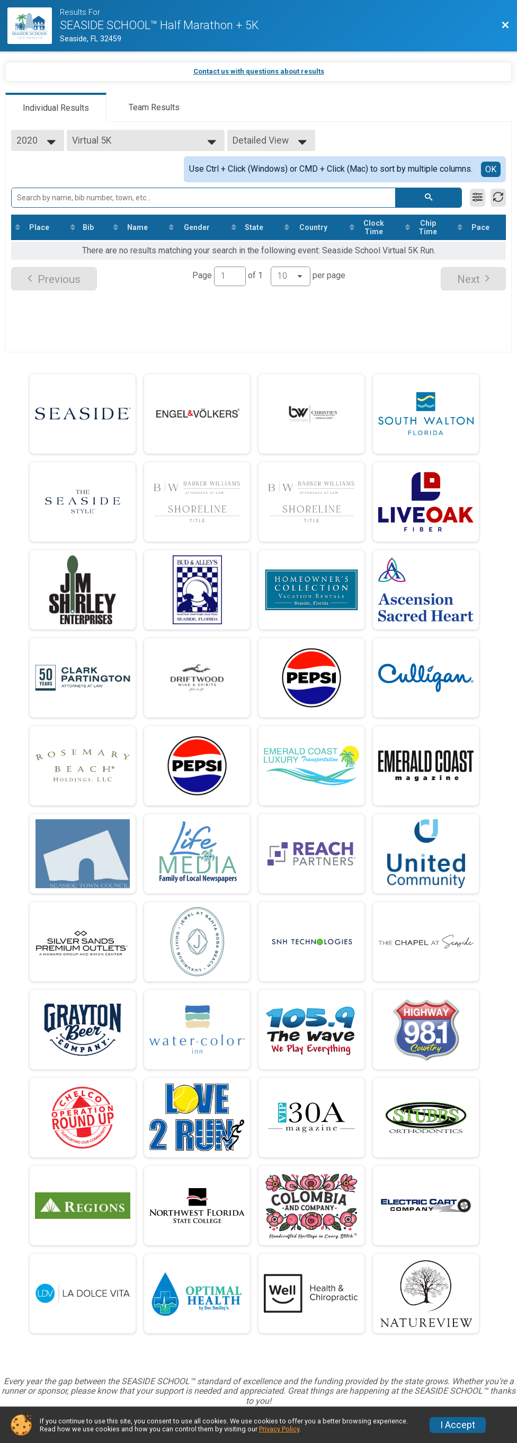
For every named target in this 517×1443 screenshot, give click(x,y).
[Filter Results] (477, 198)
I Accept (457, 1425)
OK (490, 169)
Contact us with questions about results (258, 71)
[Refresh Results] (498, 198)
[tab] (55, 107)
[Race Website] (33, 25)
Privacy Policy (279, 1429)
